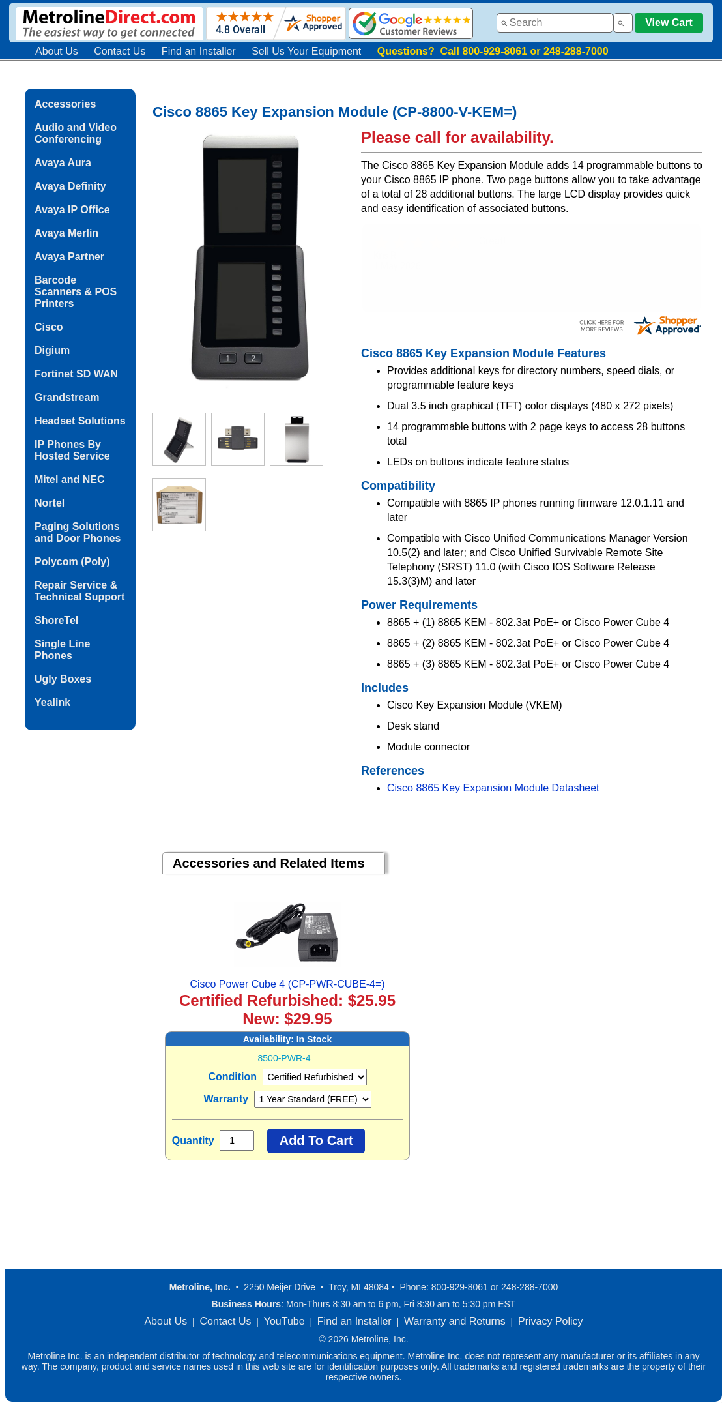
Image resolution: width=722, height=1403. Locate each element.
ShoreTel (56, 620)
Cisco (49, 326)
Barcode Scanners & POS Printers (76, 291)
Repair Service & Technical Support (79, 591)
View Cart (669, 22)
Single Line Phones (62, 649)
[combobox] (555, 23)
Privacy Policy (550, 1321)
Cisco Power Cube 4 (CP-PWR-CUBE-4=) (287, 984)
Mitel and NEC (70, 479)
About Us (56, 51)
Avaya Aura (63, 162)
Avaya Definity (70, 186)
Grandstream (67, 397)
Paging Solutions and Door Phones (78, 532)
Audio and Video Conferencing (76, 133)
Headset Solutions (80, 420)
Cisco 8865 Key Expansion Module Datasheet (493, 787)
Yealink (52, 702)
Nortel (50, 503)
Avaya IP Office (72, 209)
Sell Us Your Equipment (306, 51)
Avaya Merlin (66, 233)
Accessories (65, 104)
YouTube (284, 1321)
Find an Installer (199, 51)
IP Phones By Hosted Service (72, 450)
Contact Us (119, 51)
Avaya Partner (69, 256)
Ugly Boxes (63, 679)
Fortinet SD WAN (76, 373)
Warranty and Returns (455, 1321)
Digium (52, 350)
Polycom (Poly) (72, 561)
